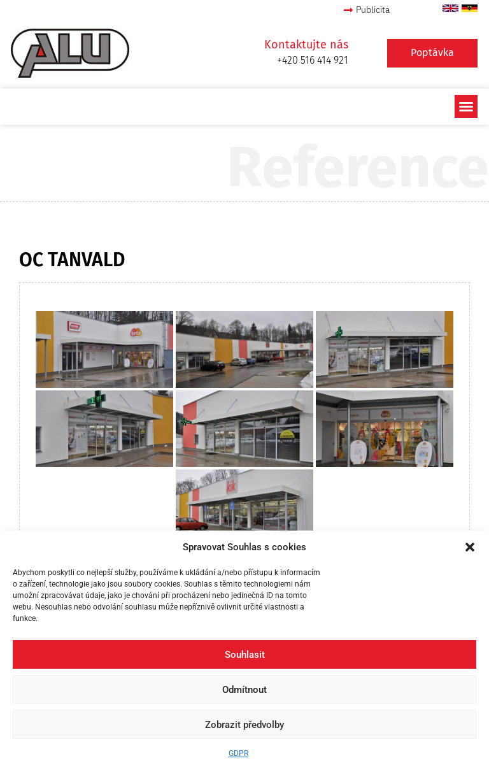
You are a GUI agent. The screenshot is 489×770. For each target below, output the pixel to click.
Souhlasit (245, 654)
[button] (470, 547)
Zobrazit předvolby (244, 725)
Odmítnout (244, 689)
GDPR (238, 753)
